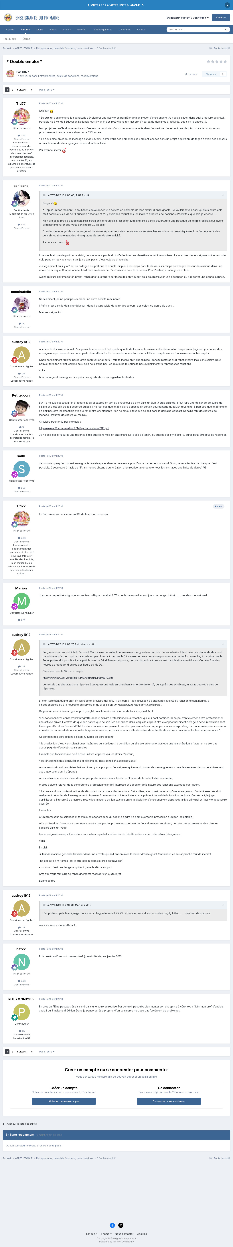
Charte (141, 29)
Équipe (26, 38)
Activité (10, 29)
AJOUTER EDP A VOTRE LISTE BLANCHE (114, 5)
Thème (106, 1233)
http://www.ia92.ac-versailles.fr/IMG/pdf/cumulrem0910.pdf (74, 428)
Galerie (81, 29)
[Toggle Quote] (44, 195)
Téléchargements (102, 29)
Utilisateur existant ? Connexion (188, 17)
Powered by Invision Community (116, 1241)
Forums (25, 31)
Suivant (22, 89)
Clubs (39, 29)
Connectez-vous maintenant (169, 1101)
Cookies (142, 1233)
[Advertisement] (112, 1192)
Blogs (53, 29)
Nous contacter (124, 1233)
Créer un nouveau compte (64, 1101)
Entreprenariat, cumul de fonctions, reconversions (68, 75)
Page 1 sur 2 (46, 89)
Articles (66, 29)
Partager (191, 73)
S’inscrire (221, 17)
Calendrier (125, 29)
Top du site (9, 38)
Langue (91, 1233)
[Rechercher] (186, 29)
